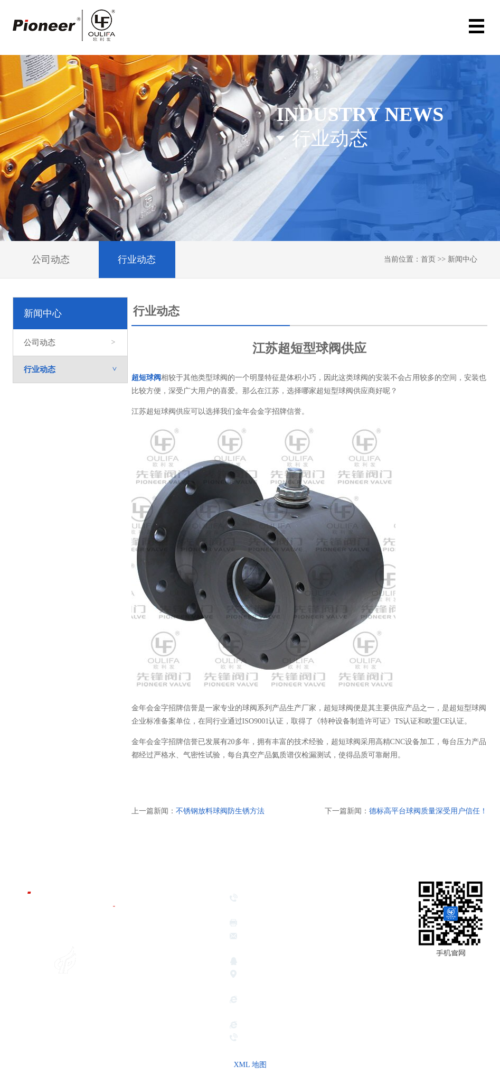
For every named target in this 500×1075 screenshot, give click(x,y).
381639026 (281, 962)
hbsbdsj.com (260, 1026)
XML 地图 (249, 1065)
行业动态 (137, 259)
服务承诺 (168, 1035)
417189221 (323, 962)
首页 (428, 259)
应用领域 (168, 1009)
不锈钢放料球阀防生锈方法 (220, 811)
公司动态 (51, 259)
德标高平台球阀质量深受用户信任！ (428, 811)
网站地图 (471, 994)
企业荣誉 (168, 982)
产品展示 (168, 995)
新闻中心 (462, 259)
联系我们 (168, 1048)
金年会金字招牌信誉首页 (182, 918)
